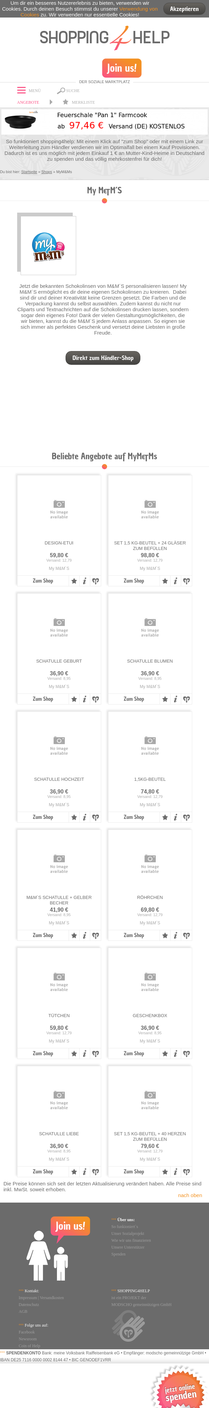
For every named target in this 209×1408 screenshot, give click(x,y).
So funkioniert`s (125, 1226)
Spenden (119, 1254)
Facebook (27, 1332)
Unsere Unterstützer (128, 1247)
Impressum (28, 1297)
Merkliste (78, 102)
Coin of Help (29, 1345)
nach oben (190, 1195)
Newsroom (28, 1339)
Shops (46, 172)
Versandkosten (52, 1297)
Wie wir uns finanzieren (131, 1240)
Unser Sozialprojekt (128, 1233)
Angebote (28, 102)
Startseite (29, 172)
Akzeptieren (184, 8)
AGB (23, 1311)
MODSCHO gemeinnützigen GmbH (142, 1304)
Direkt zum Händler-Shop (102, 357)
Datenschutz (29, 1304)
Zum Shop (43, 580)
